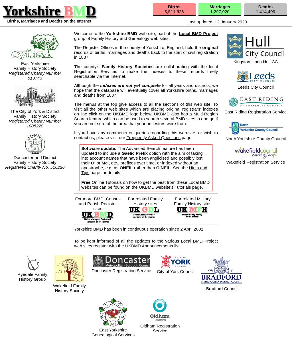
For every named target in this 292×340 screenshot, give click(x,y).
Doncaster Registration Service (121, 270)
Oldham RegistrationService (160, 326)
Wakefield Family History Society (69, 285)
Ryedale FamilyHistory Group (32, 277)
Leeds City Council (256, 84)
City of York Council (175, 269)
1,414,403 (265, 9)
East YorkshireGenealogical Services (113, 330)
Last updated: (200, 21)
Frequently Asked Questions (153, 137)
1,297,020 (220, 9)
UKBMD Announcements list (152, 245)
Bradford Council (222, 286)
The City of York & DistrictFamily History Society (34, 111)
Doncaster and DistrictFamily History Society (35, 160)
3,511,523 (174, 9)
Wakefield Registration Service (255, 159)
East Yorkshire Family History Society (35, 63)
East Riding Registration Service (256, 109)
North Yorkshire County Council (256, 136)
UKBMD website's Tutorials (165, 187)
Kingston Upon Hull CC (255, 59)
